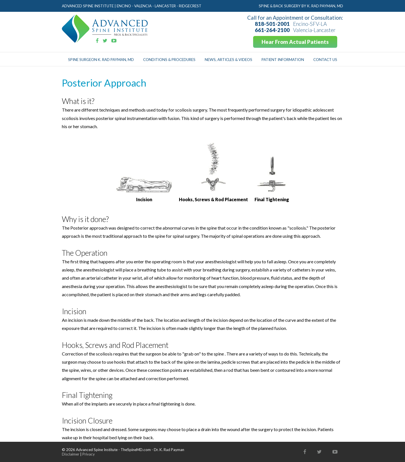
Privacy (88, 454)
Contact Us (325, 59)
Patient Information (283, 59)
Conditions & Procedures (169, 59)
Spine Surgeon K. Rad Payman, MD (101, 59)
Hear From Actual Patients (295, 42)
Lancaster (165, 6)
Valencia (143, 6)
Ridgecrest (190, 6)
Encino (124, 6)
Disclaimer (70, 454)
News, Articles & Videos (228, 59)
